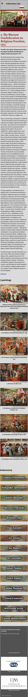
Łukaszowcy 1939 (13, 3)
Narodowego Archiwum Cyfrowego (10, 633)
